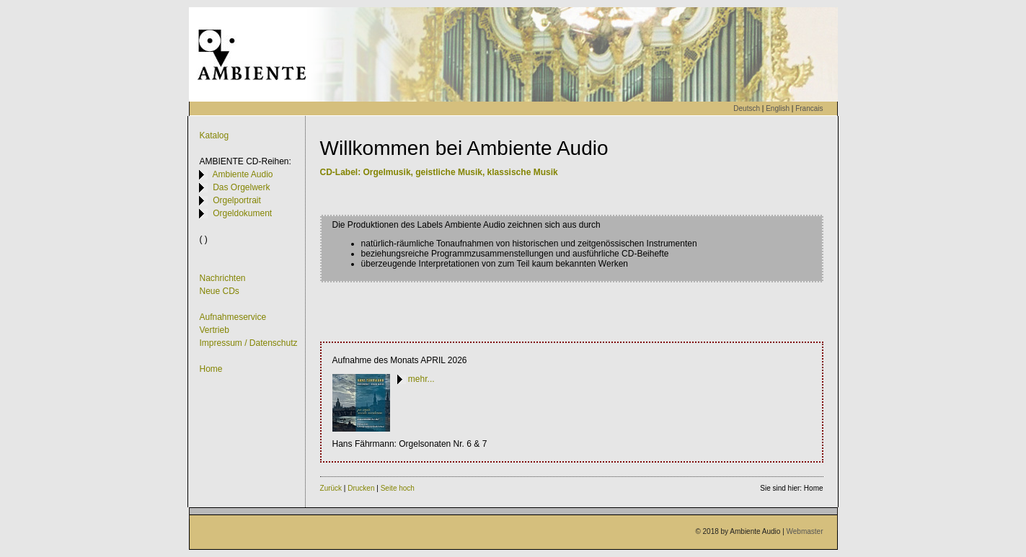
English (778, 108)
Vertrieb (214, 330)
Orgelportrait (229, 200)
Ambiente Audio (236, 174)
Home (210, 369)
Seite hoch (398, 488)
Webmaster (805, 531)
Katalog (214, 135)
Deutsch (746, 108)
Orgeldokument (235, 213)
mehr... (416, 379)
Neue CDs (219, 291)
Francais (809, 108)
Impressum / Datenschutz (248, 343)
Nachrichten (222, 278)
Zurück (331, 488)
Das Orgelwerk (234, 187)
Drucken (361, 488)
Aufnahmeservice (232, 317)
